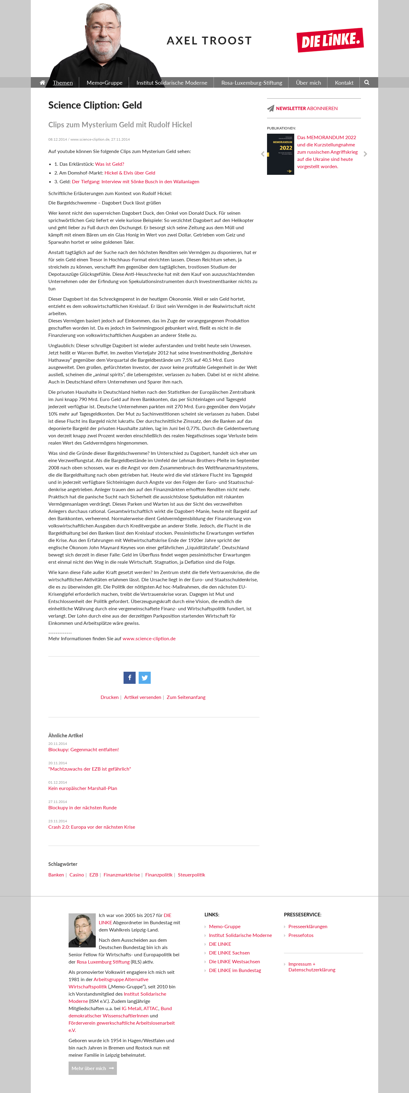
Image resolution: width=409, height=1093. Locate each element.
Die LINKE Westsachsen (234, 961)
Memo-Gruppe (224, 926)
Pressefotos (301, 935)
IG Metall (131, 1008)
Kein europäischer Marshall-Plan (82, 788)
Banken (56, 874)
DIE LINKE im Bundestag (235, 970)
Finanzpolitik (158, 874)
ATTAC (150, 1008)
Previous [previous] (262, 154)
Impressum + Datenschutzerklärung (311, 966)
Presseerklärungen (307, 926)
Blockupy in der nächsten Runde (82, 807)
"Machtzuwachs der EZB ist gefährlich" (89, 769)
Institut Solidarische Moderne (240, 935)
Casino (76, 874)
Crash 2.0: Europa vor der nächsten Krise (91, 827)
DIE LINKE (220, 944)
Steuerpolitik (191, 874)
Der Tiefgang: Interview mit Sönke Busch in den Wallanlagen (135, 181)
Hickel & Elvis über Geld (130, 172)
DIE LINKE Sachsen (229, 952)
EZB (93, 874)
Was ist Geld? (109, 164)
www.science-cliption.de (149, 638)
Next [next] (365, 154)
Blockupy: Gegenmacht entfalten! (83, 749)
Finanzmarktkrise (122, 874)
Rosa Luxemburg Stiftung (103, 961)
